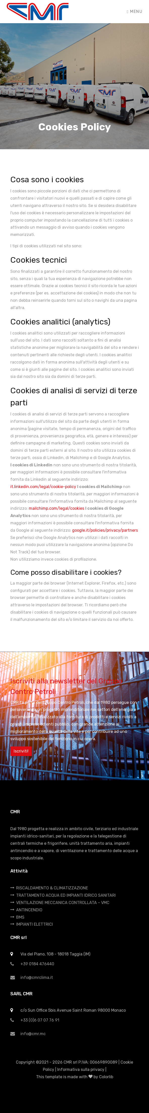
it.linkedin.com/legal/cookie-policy (43, 486)
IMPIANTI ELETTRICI (31, 924)
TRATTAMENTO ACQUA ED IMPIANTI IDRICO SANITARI (63, 895)
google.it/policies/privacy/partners (105, 530)
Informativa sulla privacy (80, 1069)
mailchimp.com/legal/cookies (56, 508)
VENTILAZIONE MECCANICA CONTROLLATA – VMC (59, 902)
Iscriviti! (21, 751)
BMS (17, 917)
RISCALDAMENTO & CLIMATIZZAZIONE (49, 888)
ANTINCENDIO (26, 910)
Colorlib (106, 1076)
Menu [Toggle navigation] (134, 11)
